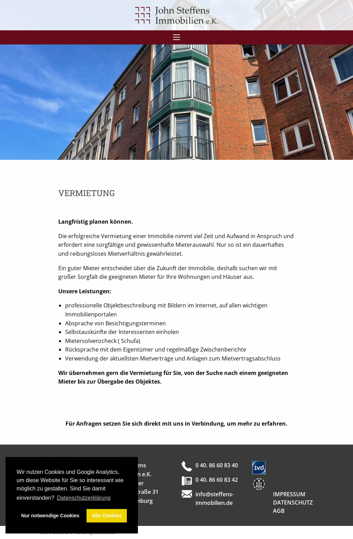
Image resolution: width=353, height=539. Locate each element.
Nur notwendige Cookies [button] (50, 515)
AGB (279, 511)
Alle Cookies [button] (106, 515)
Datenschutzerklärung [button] (84, 498)
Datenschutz (293, 502)
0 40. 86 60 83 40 (216, 465)
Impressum (289, 494)
